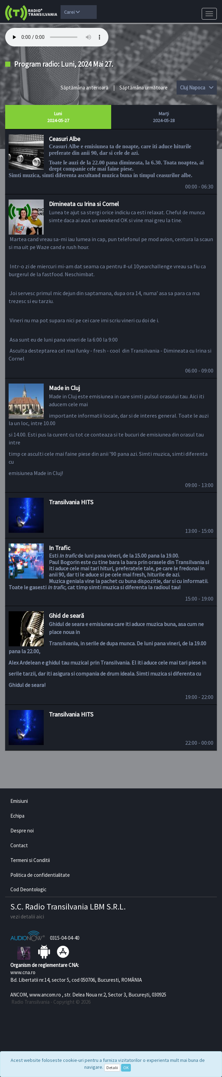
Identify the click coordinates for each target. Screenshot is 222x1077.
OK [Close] (126, 1067)
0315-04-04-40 (64, 938)
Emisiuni (19, 801)
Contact (19, 845)
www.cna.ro (22, 972)
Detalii (112, 1067)
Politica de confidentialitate (40, 875)
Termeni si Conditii (30, 860)
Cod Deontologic (28, 889)
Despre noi (22, 830)
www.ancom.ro (45, 994)
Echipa (17, 815)
